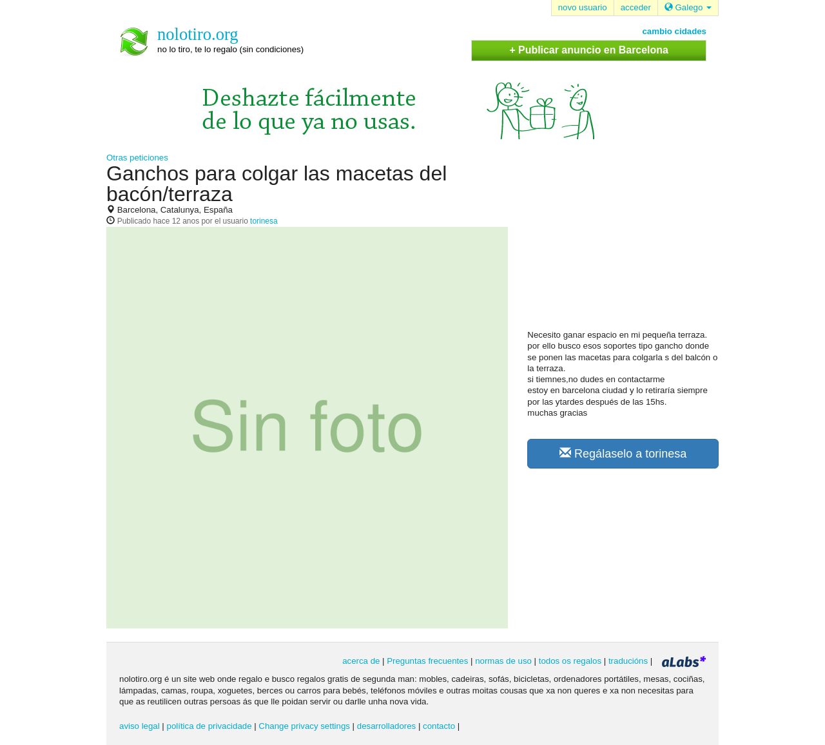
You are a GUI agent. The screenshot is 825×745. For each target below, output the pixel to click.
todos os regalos (570, 661)
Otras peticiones (137, 157)
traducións (628, 661)
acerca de (361, 661)
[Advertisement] (624, 245)
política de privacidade (209, 726)
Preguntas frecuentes (427, 661)
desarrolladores (386, 726)
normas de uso (503, 661)
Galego (688, 7)
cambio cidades (674, 31)
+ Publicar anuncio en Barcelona (588, 49)
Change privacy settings (304, 726)
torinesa (263, 221)
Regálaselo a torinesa (622, 453)
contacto (439, 726)
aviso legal (139, 726)
